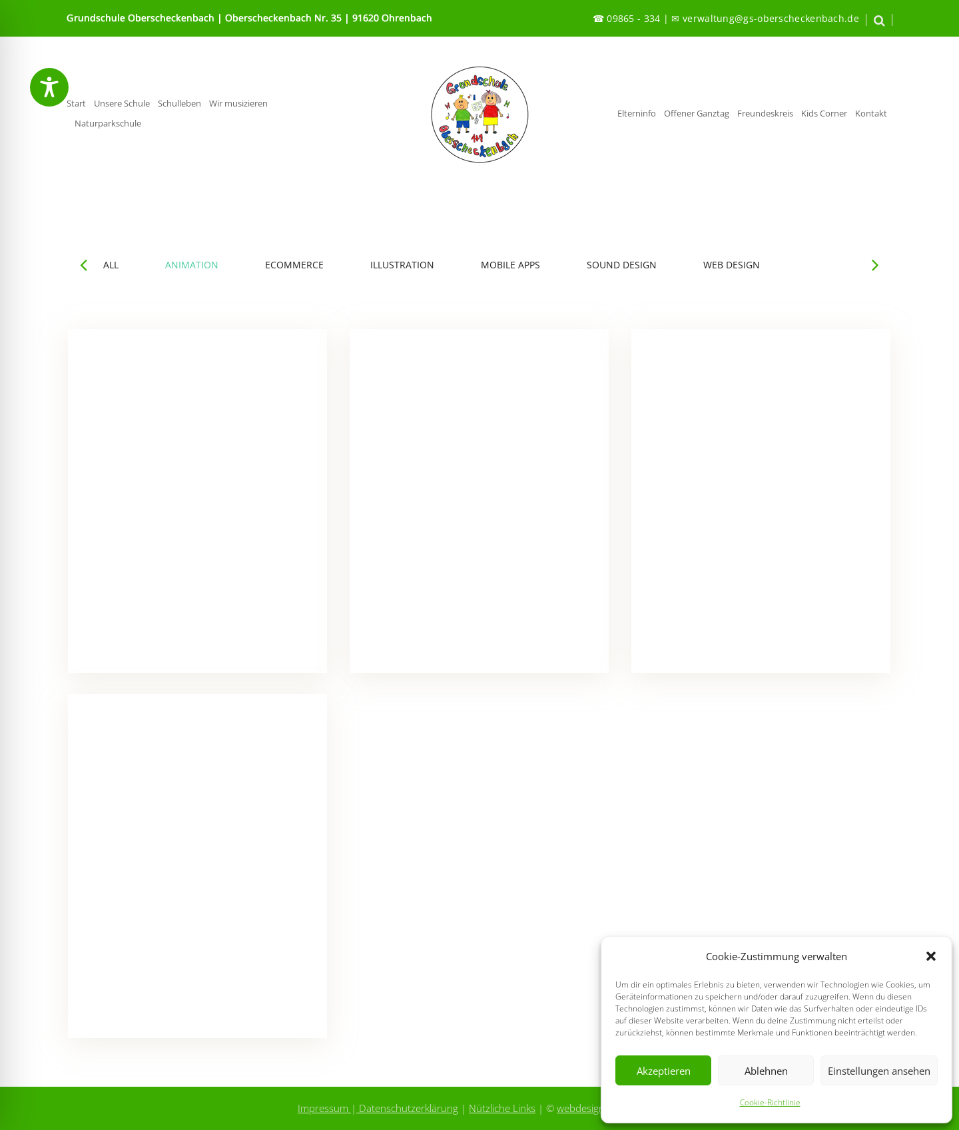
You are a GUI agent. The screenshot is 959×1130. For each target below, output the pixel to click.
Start (76, 103)
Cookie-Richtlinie (770, 1102)
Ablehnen (766, 1070)
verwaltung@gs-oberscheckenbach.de (771, 18)
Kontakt (871, 113)
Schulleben (179, 103)
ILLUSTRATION (402, 265)
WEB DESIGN (731, 265)
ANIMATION (191, 265)
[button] (931, 956)
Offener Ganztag (696, 113)
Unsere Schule (122, 103)
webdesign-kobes (596, 1108)
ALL (111, 265)
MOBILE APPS (510, 265)
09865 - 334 (633, 18)
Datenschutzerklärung (407, 1108)
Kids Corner (824, 113)
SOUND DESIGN (622, 265)
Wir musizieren (238, 103)
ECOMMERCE (294, 265)
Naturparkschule (108, 123)
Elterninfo (636, 113)
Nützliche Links (502, 1108)
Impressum (324, 1108)
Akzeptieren (664, 1070)
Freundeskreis (765, 113)
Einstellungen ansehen (879, 1070)
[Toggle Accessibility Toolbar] (49, 87)
